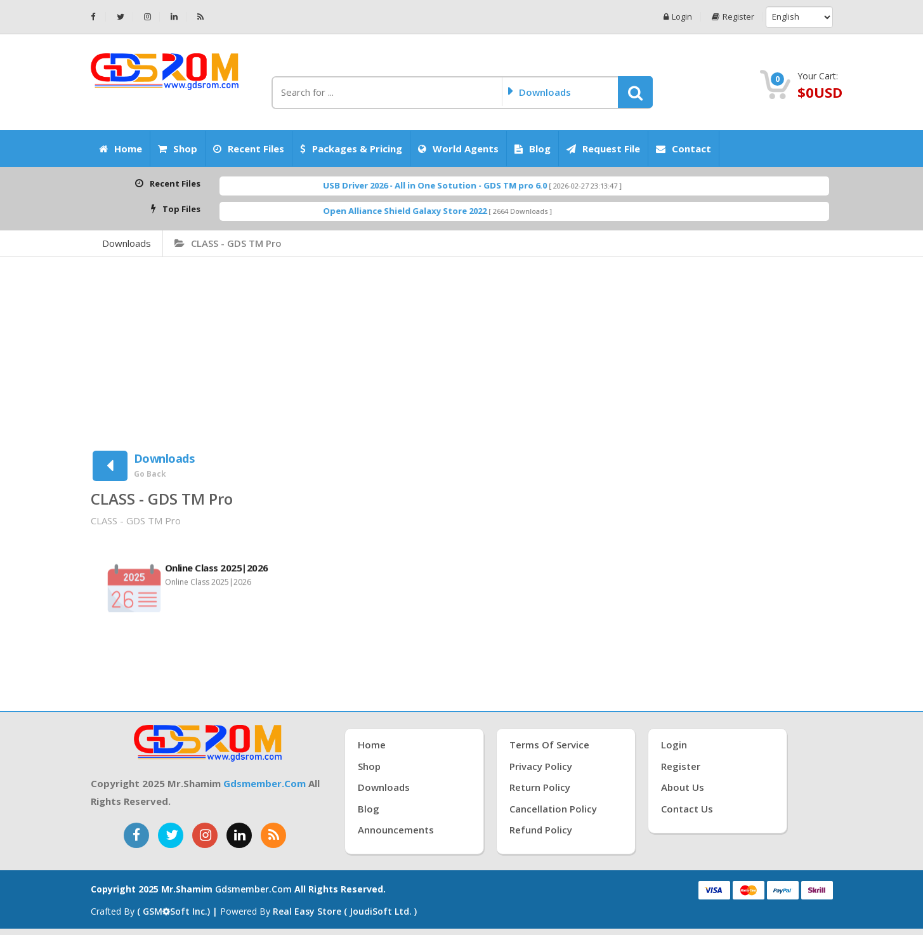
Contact (683, 148)
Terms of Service (549, 744)
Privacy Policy (540, 766)
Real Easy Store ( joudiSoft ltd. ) (345, 911)
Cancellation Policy (553, 808)
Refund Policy (540, 829)
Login (678, 17)
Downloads (126, 243)
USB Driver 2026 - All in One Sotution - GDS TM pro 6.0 (459, 185)
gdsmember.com (264, 783)
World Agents (458, 148)
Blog (532, 148)
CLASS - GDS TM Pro (228, 243)
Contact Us (687, 808)
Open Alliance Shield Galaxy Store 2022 (429, 210)
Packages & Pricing (351, 148)
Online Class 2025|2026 (216, 572)
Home (120, 148)
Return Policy (539, 787)
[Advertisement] (461, 352)
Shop (177, 148)
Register (733, 17)
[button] (635, 92)
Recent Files (248, 148)
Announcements (396, 829)
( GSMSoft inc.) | (178, 911)
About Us (682, 787)
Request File (603, 148)
